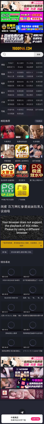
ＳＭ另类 (39, 76)
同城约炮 (11, 109)
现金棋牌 (30, 67)
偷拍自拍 (20, 82)
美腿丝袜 (11, 95)
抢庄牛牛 (39, 67)
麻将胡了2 (11, 67)
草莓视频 (30, 109)
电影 (3, 83)
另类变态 (39, 85)
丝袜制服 (20, 76)
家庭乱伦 (20, 100)
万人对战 (30, 63)
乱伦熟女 (30, 85)
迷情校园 (11, 104)
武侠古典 (39, 100)
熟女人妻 (11, 76)
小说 (3, 102)
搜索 (38, 54)
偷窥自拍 (11, 91)
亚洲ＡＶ (11, 72)
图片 (3, 92)
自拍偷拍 (20, 72)
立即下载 (35, 419)
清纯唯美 (20, 95)
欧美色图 (30, 91)
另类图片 (39, 95)
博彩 (3, 64)
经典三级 (20, 85)
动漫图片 (39, 91)
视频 (3, 74)
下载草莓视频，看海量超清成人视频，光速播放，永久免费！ (22, 244)
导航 (3, 111)
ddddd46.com (22, 48)
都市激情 (11, 100)
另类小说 (20, 104)
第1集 (4, 252)
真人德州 (20, 63)
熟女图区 (30, 95)
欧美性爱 (39, 82)
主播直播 (30, 76)
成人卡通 (30, 82)
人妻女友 (30, 100)
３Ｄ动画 (39, 72)
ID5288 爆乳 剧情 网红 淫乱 (21, 252)
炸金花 (20, 67)
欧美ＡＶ (30, 72)
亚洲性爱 (11, 82)
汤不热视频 (39, 109)
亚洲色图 (20, 91)
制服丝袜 (11, 85)
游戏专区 (39, 63)
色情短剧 (20, 113)
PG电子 (11, 63)
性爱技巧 (39, 104)
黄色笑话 (30, 104)
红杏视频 (11, 113)
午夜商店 (20, 109)
